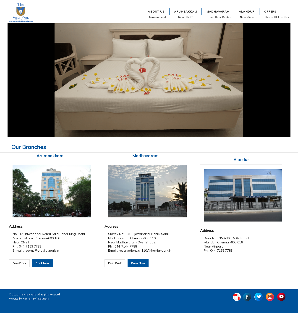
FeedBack (19, 263)
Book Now (42, 263)
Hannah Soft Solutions (36, 298)
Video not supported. (149, 80)
